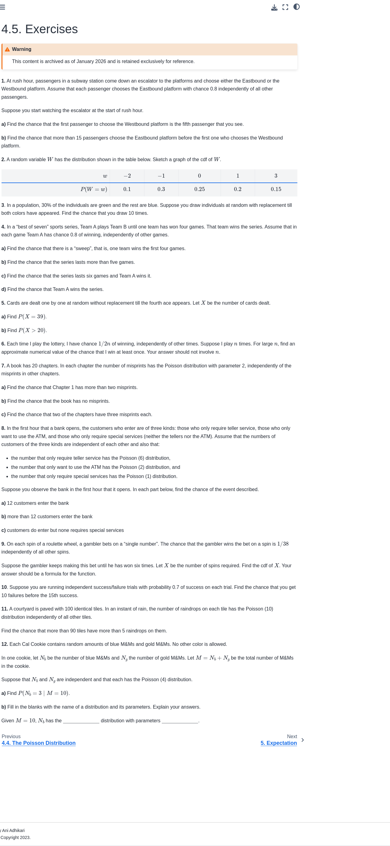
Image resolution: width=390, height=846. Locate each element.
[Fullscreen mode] (285, 7)
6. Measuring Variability (30, 254)
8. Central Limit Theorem (32, 274)
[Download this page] (274, 7)
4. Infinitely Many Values (33, 172)
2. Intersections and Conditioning (27, 149)
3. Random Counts (26, 163)
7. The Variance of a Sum (32, 264)
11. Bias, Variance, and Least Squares (30, 307)
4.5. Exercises (27, 235)
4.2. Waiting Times (31, 199)
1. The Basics (21, 136)
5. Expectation (22, 244)
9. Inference (19, 283)
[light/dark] (296, 6)
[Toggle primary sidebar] (88, 7)
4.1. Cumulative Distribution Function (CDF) (39, 186)
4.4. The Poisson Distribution (41, 225)
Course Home (21, 110)
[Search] (39, 86)
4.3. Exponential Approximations (28, 212)
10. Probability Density (29, 293)
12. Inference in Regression (35, 320)
